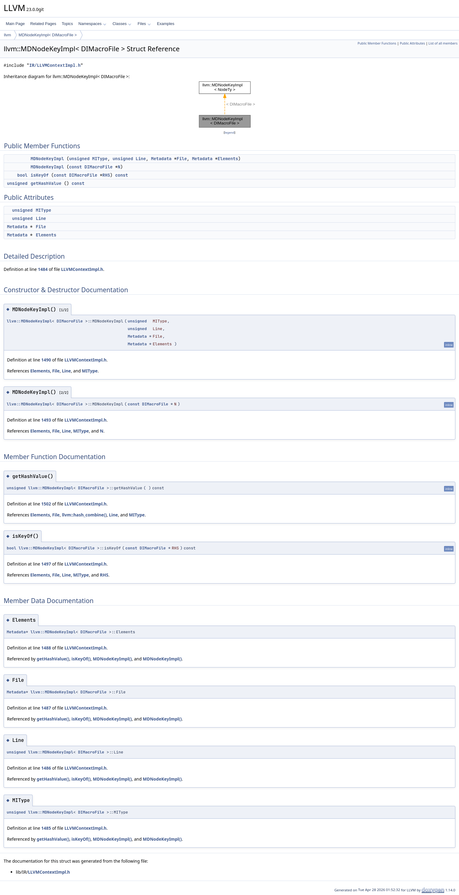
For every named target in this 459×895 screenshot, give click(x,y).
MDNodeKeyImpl (47, 158)
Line (141, 158)
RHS (106, 175)
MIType (99, 158)
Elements (228, 158)
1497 (46, 564)
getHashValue (46, 183)
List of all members (443, 43)
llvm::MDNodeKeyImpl (29, 321)
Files (144, 23)
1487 (46, 708)
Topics (67, 23)
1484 (43, 269)
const (75, 167)
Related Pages (43, 23)
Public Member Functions (377, 43)
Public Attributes (412, 43)
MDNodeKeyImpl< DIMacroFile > (48, 35)
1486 (46, 768)
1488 (46, 648)
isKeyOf (40, 175)
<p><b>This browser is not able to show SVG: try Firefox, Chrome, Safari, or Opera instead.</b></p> (229, 104)
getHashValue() (53, 659)
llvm (7, 35)
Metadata (161, 158)
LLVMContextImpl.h (82, 269)
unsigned (79, 158)
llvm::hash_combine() (84, 515)
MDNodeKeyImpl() (112, 659)
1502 (46, 504)
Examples (165, 23)
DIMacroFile (98, 167)
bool (22, 175)
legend (229, 133)
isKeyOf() (81, 659)
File (182, 158)
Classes (121, 23)
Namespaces (92, 23)
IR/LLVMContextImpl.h (54, 65)
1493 (46, 420)
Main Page (15, 23)
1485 (46, 828)
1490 (46, 360)
